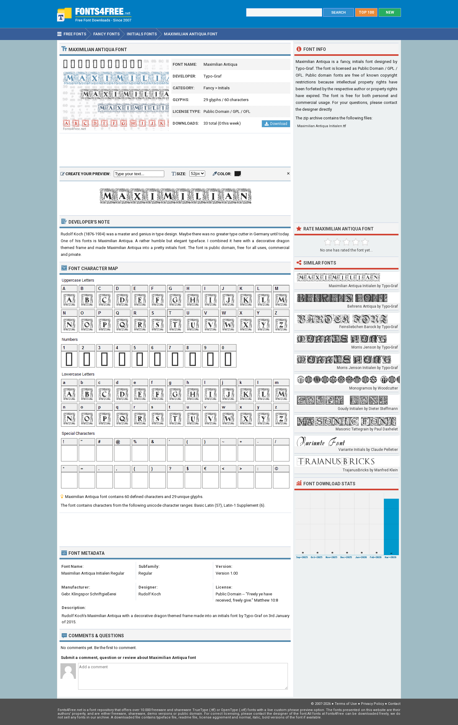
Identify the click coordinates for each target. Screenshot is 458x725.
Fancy (209, 88)
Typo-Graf (213, 76)
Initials (224, 88)
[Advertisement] (175, 150)
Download (276, 124)
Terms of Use (346, 704)
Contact (394, 704)
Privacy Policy (372, 704)
